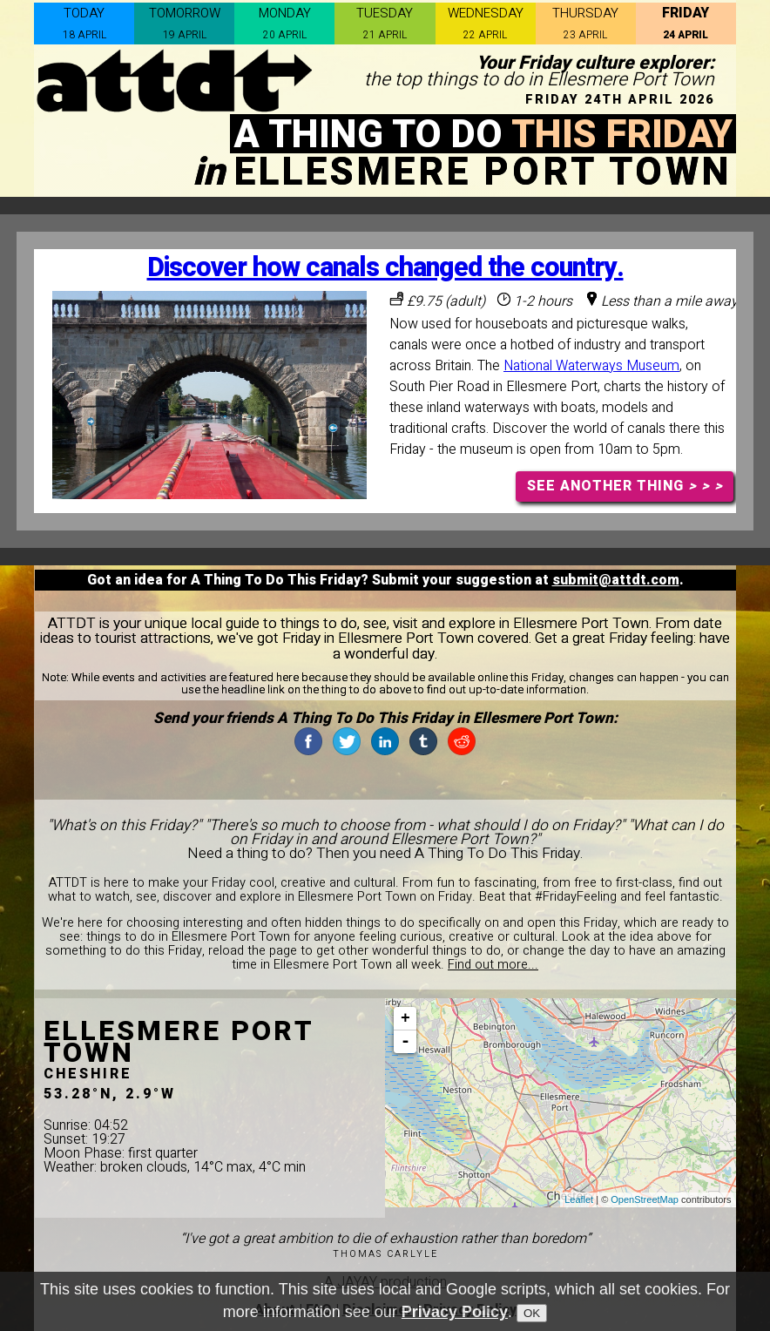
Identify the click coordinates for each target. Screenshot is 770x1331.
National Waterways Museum (591, 365)
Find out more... (493, 965)
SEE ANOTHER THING (625, 486)
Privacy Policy (455, 1321)
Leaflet (578, 1199)
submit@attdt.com (615, 580)
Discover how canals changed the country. (385, 267)
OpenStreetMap (645, 1199)
